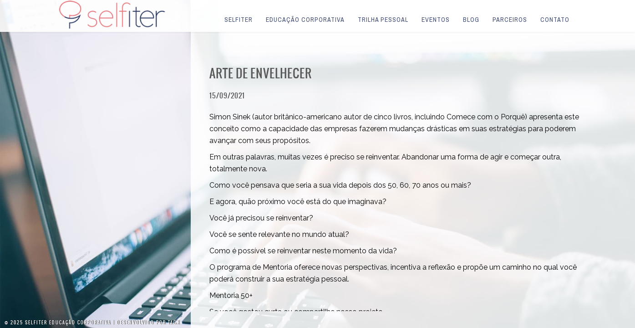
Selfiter (238, 19)
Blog (471, 19)
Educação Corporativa (305, 19)
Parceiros (510, 19)
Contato (554, 19)
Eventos (436, 19)
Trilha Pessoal (383, 19)
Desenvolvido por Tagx (148, 322)
